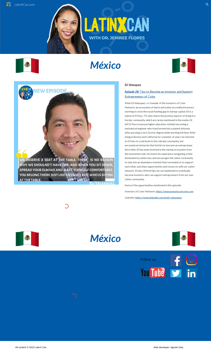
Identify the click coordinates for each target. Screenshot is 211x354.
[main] (105, 65)
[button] (207, 4)
